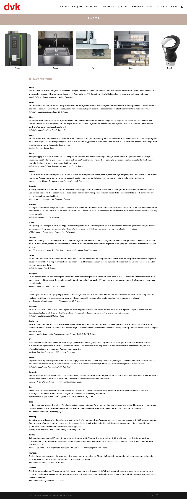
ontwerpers (92, 7)
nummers (64, 7)
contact (174, 7)
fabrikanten (137, 7)
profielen (123, 7)
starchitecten (108, 7)
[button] (3, 51)
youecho (64, 496)
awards (150, 7)
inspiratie (162, 7)
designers (77, 7)
